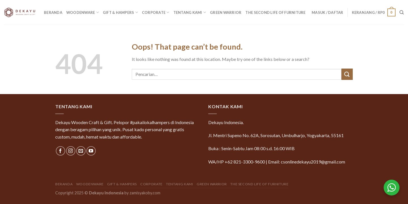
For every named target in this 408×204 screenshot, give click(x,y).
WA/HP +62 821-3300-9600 (236, 161)
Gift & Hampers (120, 12)
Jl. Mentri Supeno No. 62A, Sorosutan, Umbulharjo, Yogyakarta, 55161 (276, 135)
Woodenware (82, 12)
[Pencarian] (402, 12)
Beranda (53, 12)
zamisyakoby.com (144, 192)
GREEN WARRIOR (225, 12)
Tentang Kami (189, 12)
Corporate (155, 12)
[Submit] (347, 74)
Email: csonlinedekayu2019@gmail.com (306, 161)
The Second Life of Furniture (275, 12)
